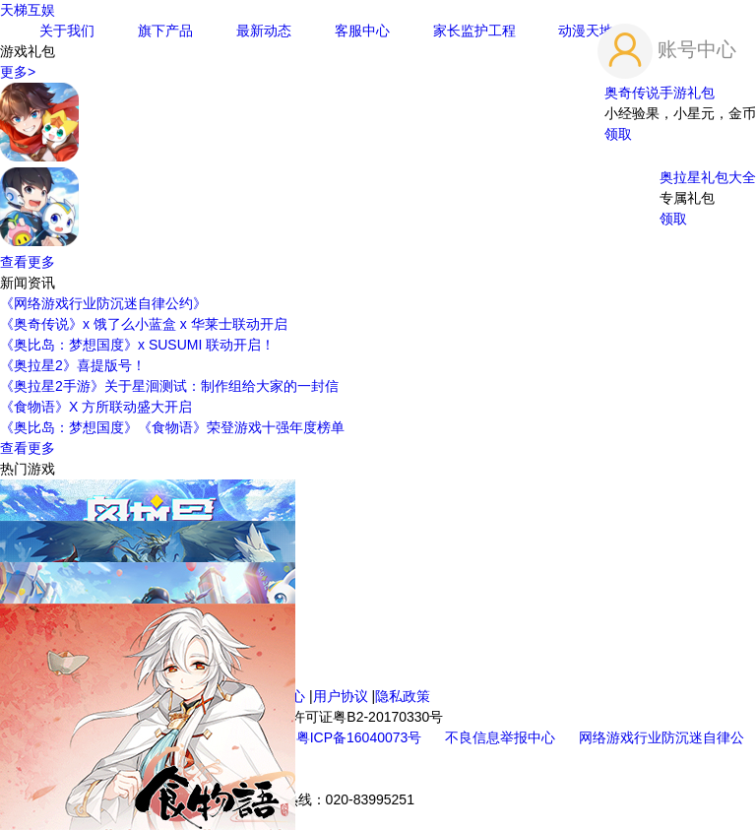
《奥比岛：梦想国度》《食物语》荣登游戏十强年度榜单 (172, 427)
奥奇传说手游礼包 (659, 92)
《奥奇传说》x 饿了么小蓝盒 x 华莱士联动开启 (143, 324)
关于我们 (66, 30)
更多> (17, 72)
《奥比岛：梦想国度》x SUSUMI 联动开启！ (137, 344)
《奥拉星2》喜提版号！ (73, 365)
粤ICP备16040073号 (361, 737)
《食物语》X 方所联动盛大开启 (96, 407)
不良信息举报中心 (502, 737)
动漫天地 (585, 30)
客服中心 (362, 30)
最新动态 (263, 30)
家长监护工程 (474, 30)
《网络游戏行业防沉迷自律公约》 (103, 303)
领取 (618, 134)
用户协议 (340, 696)
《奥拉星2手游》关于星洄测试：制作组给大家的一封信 (169, 386)
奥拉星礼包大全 (708, 177)
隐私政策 (402, 696)
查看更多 (27, 262)
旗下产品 (165, 30)
